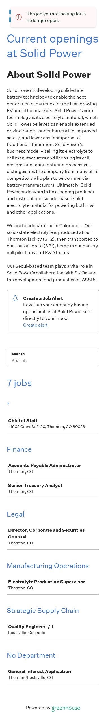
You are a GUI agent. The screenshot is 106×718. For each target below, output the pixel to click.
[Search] (53, 361)
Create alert (35, 325)
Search (18, 353)
